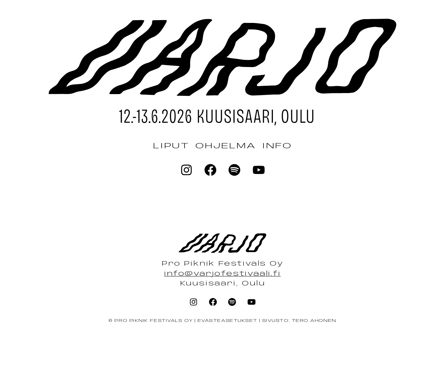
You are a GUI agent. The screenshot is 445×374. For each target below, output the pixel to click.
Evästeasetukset (227, 321)
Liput (171, 146)
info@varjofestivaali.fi (222, 274)
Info (277, 146)
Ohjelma (225, 146)
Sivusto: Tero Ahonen (299, 321)
